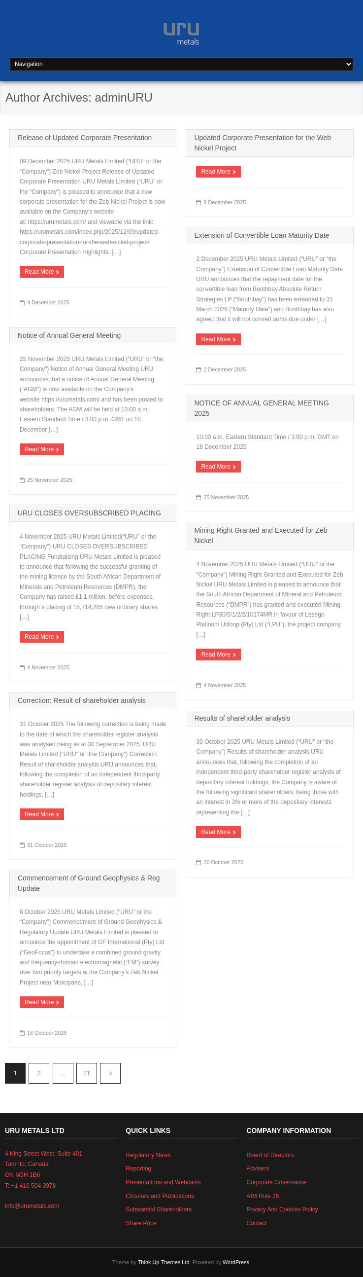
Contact (256, 1223)
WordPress (236, 1262)
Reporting (138, 1168)
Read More (39, 271)
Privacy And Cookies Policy (282, 1209)
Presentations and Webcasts (163, 1182)
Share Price (141, 1223)
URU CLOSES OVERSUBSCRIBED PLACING (89, 513)
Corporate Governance (276, 1182)
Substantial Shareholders (159, 1209)
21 (86, 1073)
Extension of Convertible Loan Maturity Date (261, 235)
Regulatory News (148, 1155)
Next (110, 1073)
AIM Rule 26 (262, 1196)
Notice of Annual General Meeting (69, 335)
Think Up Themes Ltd (164, 1262)
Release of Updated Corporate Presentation (85, 138)
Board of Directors (270, 1155)
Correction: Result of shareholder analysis (82, 700)
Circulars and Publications (160, 1196)
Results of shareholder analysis (242, 718)
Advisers (257, 1168)
